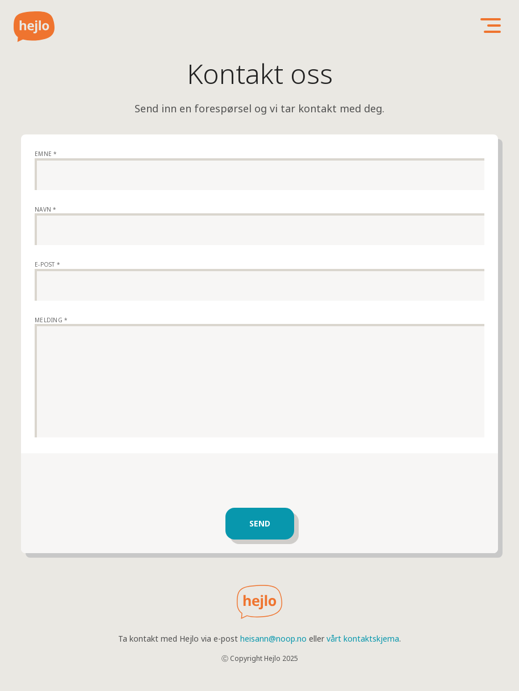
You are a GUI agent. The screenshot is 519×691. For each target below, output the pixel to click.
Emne (46, 154)
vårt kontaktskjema (363, 638)
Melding (51, 320)
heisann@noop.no (273, 638)
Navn (46, 209)
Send (259, 523)
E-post (47, 264)
